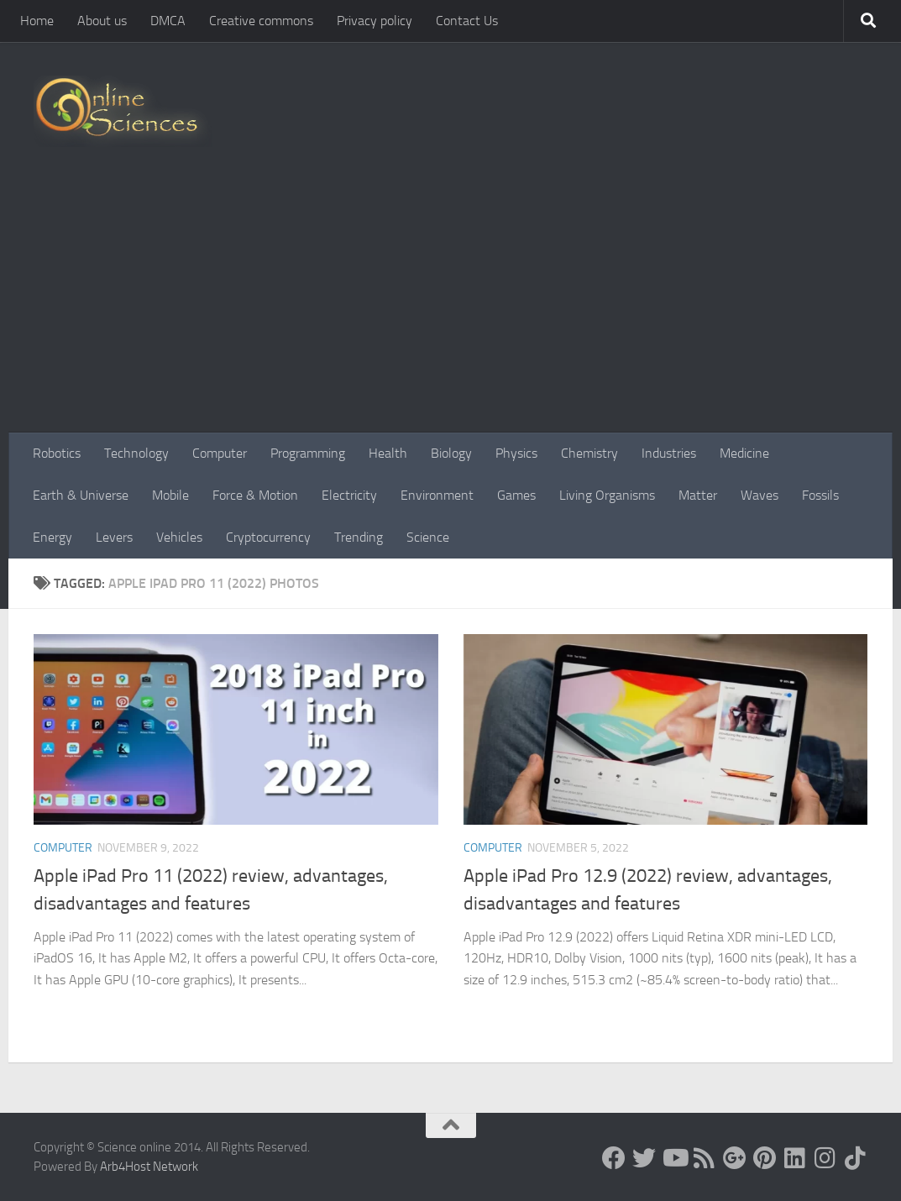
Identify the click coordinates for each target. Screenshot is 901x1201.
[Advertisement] (450, 306)
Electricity (349, 495)
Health (388, 453)
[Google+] (734, 1158)
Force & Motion (255, 495)
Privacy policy (374, 21)
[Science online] (614, 1158)
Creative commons (261, 21)
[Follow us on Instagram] (825, 1158)
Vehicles (179, 537)
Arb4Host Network (149, 1166)
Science (427, 537)
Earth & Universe (80, 495)
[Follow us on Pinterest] (765, 1158)
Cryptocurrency (268, 537)
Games (516, 495)
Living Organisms (607, 495)
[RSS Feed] (704, 1158)
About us (102, 21)
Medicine (744, 453)
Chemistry (589, 453)
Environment (437, 495)
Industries (669, 453)
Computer (219, 453)
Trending (358, 537)
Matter (697, 495)
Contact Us (467, 21)
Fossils (820, 495)
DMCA (168, 21)
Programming (307, 453)
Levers (114, 537)
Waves (759, 495)
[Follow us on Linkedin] (795, 1158)
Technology (136, 453)
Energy (52, 537)
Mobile (170, 495)
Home (37, 21)
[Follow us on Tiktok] (855, 1158)
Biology (451, 453)
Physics (516, 453)
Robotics (57, 453)
